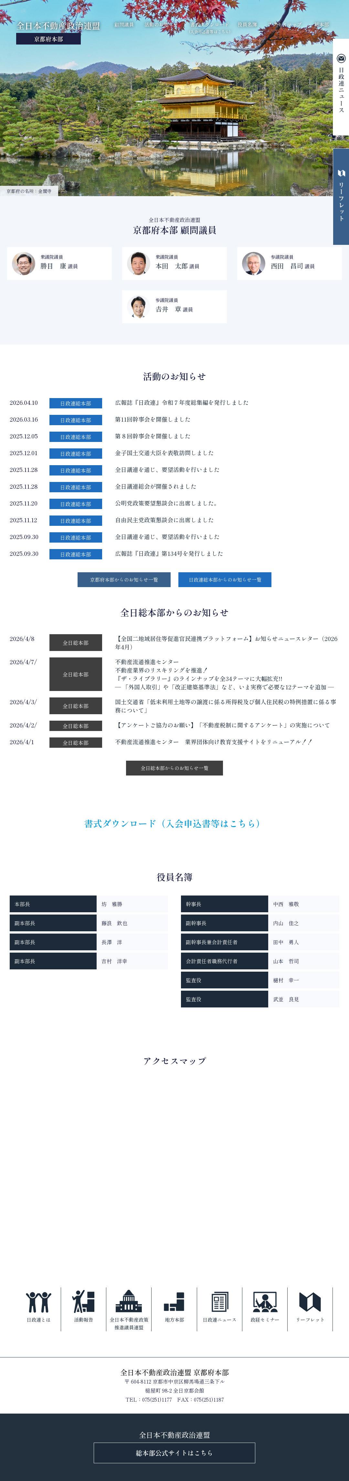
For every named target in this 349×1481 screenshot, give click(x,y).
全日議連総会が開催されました (155, 486)
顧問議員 (124, 24)
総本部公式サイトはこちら (174, 1452)
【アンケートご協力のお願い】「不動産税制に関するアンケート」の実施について (222, 725)
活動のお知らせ (161, 24)
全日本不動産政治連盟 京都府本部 (174, 1372)
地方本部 (174, 1305)
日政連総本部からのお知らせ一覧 (225, 579)
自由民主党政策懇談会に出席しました (164, 519)
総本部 (321, 24)
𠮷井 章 (168, 309)
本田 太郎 (171, 265)
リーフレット (310, 1305)
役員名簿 (247, 24)
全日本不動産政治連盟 (58, 32)
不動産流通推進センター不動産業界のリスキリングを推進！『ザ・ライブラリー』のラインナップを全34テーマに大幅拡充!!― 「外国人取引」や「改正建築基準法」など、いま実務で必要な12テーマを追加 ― (224, 674)
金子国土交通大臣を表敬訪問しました (164, 452)
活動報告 (83, 1305)
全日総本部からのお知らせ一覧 (174, 768)
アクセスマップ (284, 24)
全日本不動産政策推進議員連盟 (129, 1309)
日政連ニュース (220, 1305)
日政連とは (38, 1305)
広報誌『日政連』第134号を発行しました (169, 553)
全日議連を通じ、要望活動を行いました (167, 469)
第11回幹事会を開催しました (153, 419)
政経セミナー (265, 1305)
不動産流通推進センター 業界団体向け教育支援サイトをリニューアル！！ (214, 741)
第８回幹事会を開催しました (153, 436)
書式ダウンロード (209, 27)
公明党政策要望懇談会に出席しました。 (167, 503)
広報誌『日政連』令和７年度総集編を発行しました (182, 402)
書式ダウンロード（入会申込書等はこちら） (174, 823)
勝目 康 (53, 265)
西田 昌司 (287, 265)
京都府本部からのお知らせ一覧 (124, 579)
